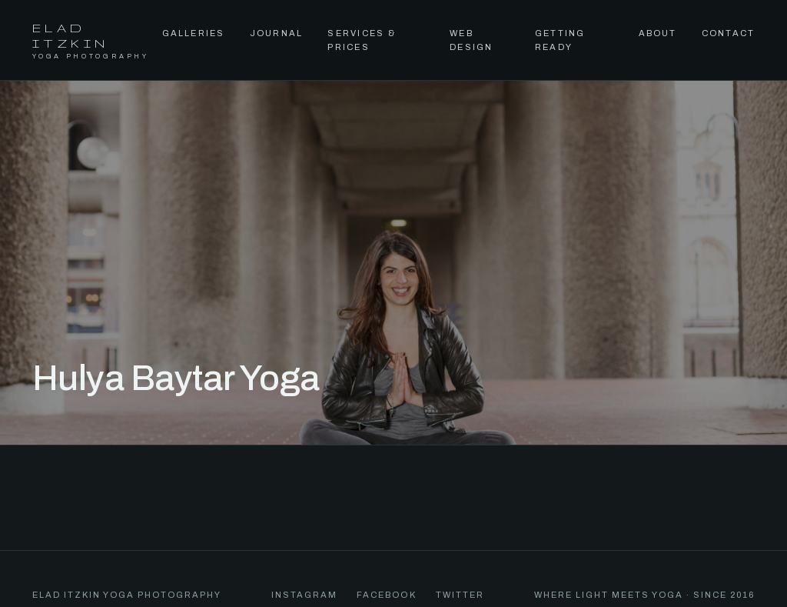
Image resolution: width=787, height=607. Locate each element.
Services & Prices (361, 40)
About (658, 33)
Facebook (386, 594)
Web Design (471, 40)
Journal (277, 33)
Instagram (304, 594)
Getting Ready (560, 40)
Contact (728, 33)
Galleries (193, 33)
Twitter (460, 594)
